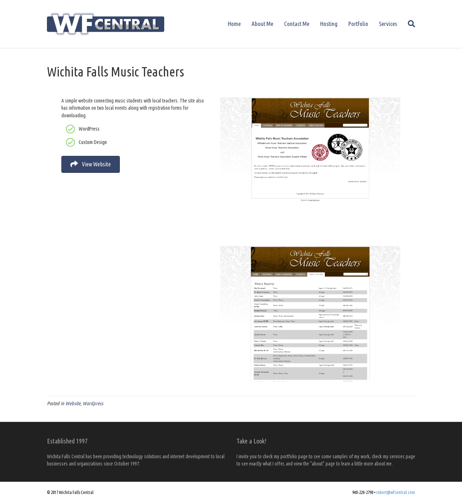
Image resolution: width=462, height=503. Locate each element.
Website (72, 403)
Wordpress (93, 403)
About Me (262, 23)
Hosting (328, 23)
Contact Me (296, 23)
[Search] (408, 24)
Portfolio (358, 23)
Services (388, 23)
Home (234, 23)
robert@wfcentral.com (395, 492)
